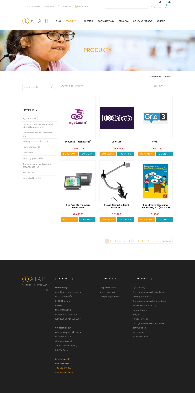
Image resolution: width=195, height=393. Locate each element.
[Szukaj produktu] (36, 87)
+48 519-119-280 (63, 368)
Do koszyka (69, 153)
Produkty (71, 21)
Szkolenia (124, 21)
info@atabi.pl (62, 359)
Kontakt (161, 21)
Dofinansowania (106, 21)
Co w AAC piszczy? (142, 21)
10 (148, 241)
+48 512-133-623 (63, 363)
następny (166, 241)
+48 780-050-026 (64, 372)
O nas (58, 21)
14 (158, 241)
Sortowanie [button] (160, 86)
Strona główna (154, 76)
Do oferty (87, 153)
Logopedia (88, 21)
